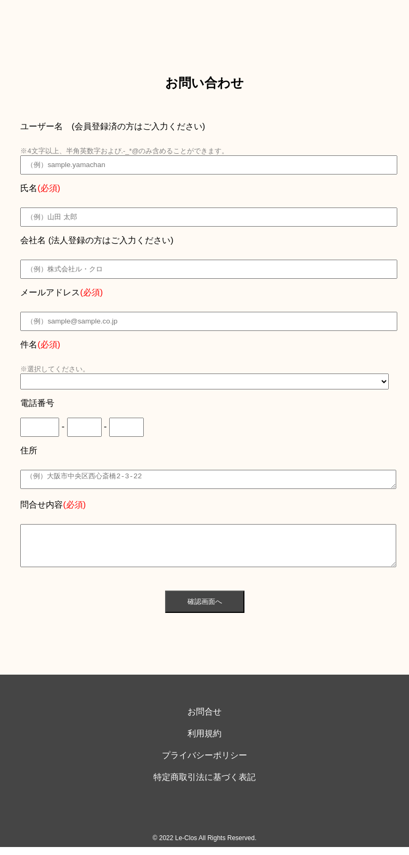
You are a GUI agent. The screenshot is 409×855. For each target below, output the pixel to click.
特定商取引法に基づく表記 (204, 785)
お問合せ (204, 719)
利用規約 (204, 741)
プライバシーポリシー (204, 763)
